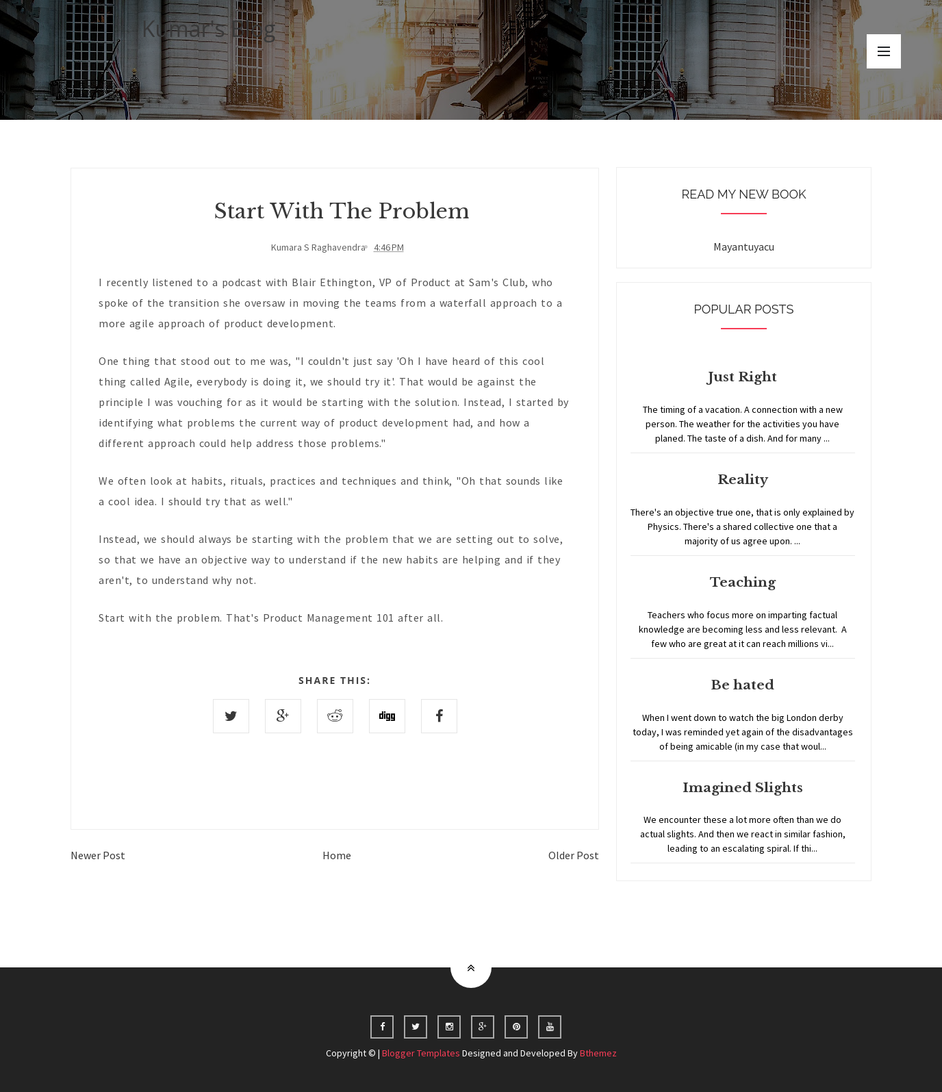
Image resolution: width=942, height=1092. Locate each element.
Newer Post (98, 855)
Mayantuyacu (743, 246)
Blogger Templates (421, 1053)
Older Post (573, 855)
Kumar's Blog (209, 28)
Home (336, 855)
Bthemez (598, 1053)
